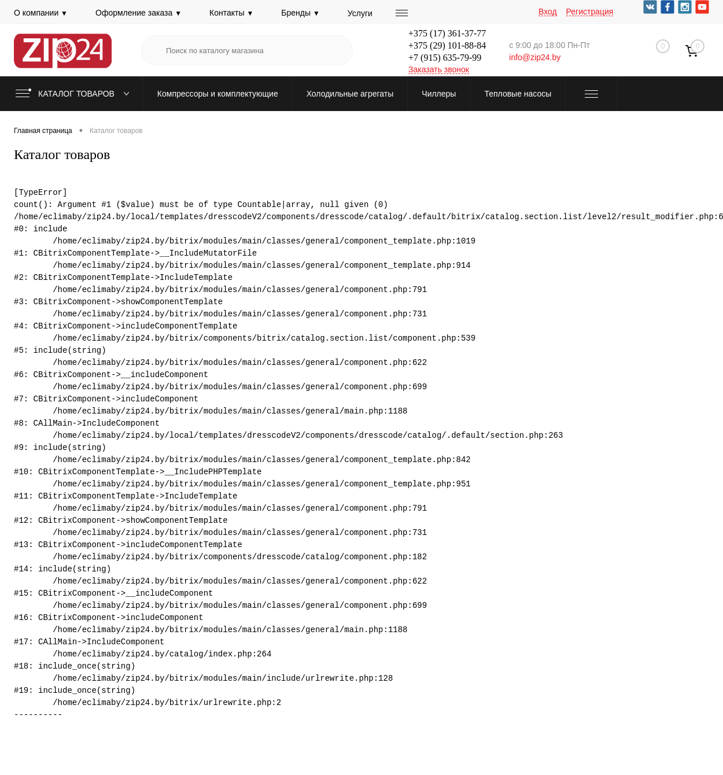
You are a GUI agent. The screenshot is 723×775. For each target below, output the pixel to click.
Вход (547, 11)
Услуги (360, 13)
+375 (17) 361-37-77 (447, 33)
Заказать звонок (438, 69)
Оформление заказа (138, 12)
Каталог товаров (75, 93)
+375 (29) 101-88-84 (447, 45)
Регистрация (590, 11)
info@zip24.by (534, 57)
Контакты (231, 12)
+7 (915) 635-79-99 (444, 57)
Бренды (300, 12)
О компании (41, 12)
